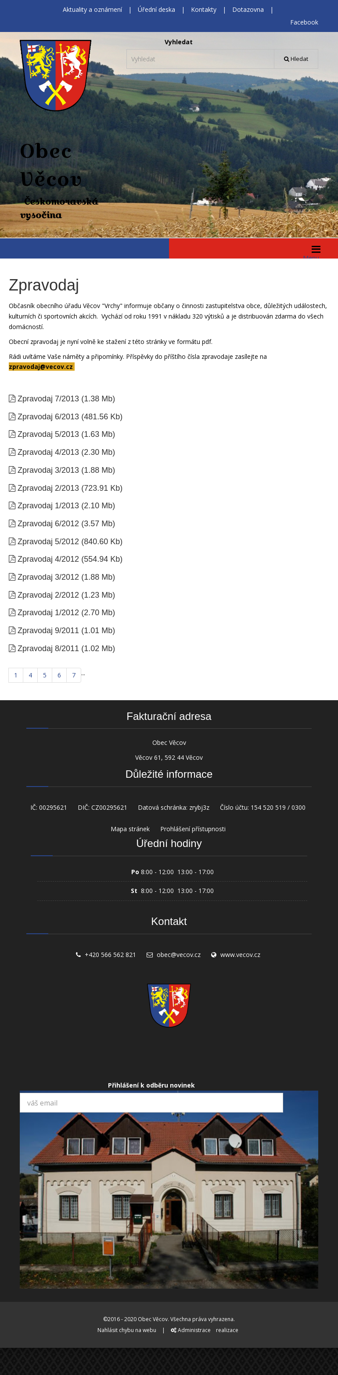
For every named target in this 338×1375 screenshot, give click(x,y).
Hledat (296, 59)
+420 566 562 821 (110, 954)
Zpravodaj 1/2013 (48, 505)
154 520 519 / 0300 (278, 807)
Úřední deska (156, 9)
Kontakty (203, 9)
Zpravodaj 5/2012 (48, 541)
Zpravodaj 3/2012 (48, 577)
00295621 (53, 807)
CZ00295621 (109, 807)
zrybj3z (199, 807)
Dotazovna (248, 9)
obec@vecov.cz (179, 954)
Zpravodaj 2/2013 (48, 488)
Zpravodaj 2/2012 (48, 595)
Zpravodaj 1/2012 (48, 612)
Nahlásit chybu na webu (126, 1330)
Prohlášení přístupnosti (193, 829)
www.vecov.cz (240, 954)
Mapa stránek (130, 829)
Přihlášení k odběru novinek (151, 1085)
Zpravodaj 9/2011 (48, 630)
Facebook (304, 22)
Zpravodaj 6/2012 (48, 523)
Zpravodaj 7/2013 (48, 398)
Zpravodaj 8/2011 (48, 648)
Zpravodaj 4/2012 (48, 559)
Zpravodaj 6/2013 (48, 416)
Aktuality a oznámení (92, 9)
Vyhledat (179, 42)
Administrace (191, 1330)
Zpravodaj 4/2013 (48, 452)
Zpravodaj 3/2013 (48, 470)
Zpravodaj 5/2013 (48, 434)
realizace (227, 1330)
